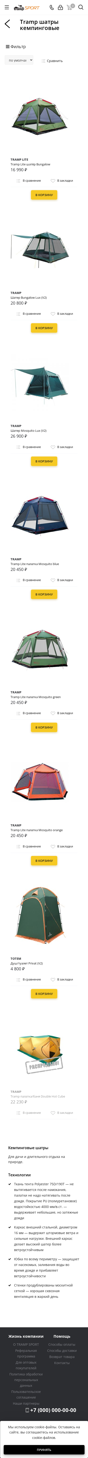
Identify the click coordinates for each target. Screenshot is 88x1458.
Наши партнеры (26, 1403)
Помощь (62, 1336)
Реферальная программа (26, 1353)
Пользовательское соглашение (26, 1394)
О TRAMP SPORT (26, 1344)
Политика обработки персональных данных (26, 1380)
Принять (44, 1450)
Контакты (62, 1363)
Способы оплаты (61, 1344)
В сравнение (28, 180)
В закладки (61, 180)
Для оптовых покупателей (26, 1365)
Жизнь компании (26, 1336)
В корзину (44, 195)
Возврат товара (62, 1356)
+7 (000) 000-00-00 (53, 1409)
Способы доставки (62, 1350)
